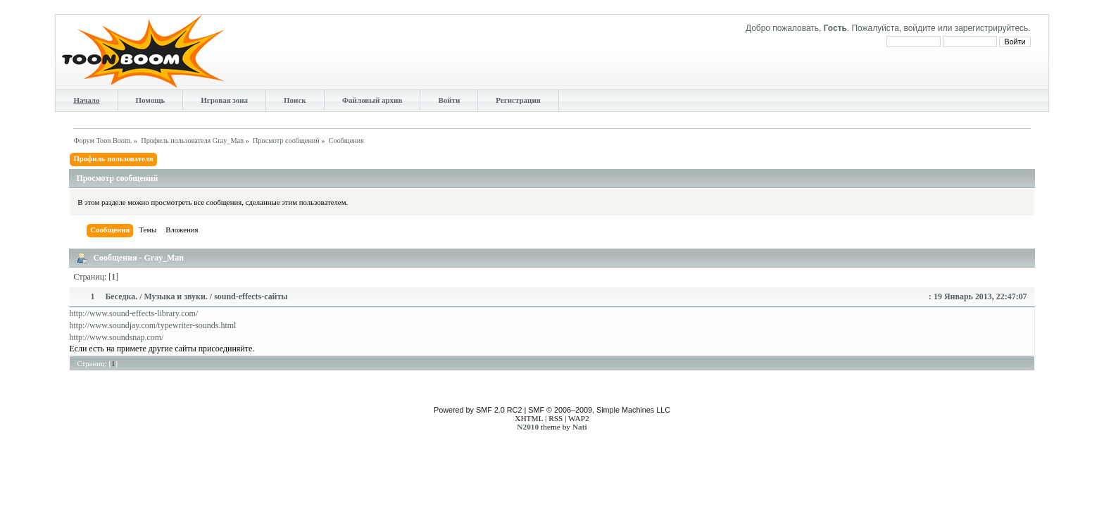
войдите (919, 28)
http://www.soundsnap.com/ (116, 337)
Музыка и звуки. (176, 296)
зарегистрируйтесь (992, 28)
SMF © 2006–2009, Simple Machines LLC (599, 410)
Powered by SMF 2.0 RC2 (478, 410)
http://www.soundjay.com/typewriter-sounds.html (152, 325)
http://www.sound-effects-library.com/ (133, 313)
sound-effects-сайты (251, 296)
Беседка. (121, 296)
